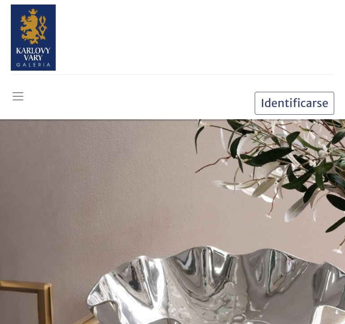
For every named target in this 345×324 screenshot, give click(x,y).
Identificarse (294, 103)
